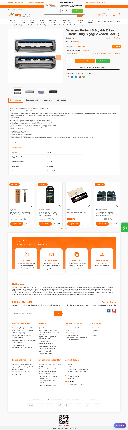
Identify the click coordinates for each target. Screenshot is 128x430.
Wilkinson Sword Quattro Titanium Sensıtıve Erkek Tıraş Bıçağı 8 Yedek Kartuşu (106, 214)
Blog (99, 21)
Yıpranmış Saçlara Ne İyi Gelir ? (22, 367)
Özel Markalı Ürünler (46, 353)
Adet (66, 57)
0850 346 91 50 (73, 378)
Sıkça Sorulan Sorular (72, 328)
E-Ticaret (58, 428)
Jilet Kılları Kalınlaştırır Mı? (48, 385)
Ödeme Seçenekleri (32, 100)
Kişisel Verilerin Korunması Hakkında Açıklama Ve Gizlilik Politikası (49, 332)
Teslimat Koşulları (45, 341)
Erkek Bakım (42, 21)
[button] (58, 57)
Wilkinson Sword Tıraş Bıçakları (23, 347)
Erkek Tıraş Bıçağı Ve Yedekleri (33, 25)
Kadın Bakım (32, 21)
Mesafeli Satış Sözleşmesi (47, 346)
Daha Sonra (65, 11)
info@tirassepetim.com (76, 384)
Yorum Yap (79, 73)
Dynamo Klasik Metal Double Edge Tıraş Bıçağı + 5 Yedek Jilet (21, 213)
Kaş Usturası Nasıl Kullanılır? (48, 371)
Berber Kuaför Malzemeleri (67, 21)
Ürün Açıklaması (15, 100)
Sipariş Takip (69, 333)
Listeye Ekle (69, 73)
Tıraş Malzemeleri (18, 345)
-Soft (53, 428)
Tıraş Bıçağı (23, 21)
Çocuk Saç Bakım (52, 21)
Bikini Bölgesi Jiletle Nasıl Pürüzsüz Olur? (48, 377)
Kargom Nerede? (114, 9)
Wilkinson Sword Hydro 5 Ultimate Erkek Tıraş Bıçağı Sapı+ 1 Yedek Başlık (48, 214)
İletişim (117, 21)
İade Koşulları (61, 100)
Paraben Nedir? (17, 369)
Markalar (95, 335)
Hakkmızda (96, 330)
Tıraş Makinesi (17, 342)
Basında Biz (96, 328)
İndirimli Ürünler (13, 21)
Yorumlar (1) (48, 100)
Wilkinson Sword (44, 210)
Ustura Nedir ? (17, 374)
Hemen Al (103, 61)
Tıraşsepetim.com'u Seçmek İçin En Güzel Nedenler (76, 339)
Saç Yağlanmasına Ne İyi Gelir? (22, 364)
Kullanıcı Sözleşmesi (46, 344)
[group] (35, 56)
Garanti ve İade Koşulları (47, 348)
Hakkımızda (108, 21)
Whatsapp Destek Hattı (15, 9)
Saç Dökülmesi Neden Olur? (22, 372)
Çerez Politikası (44, 328)
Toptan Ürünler (90, 21)
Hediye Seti (80, 21)
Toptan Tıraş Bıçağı (18, 333)
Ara (80, 14)
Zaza (68, 210)
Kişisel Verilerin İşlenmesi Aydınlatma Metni (47, 338)
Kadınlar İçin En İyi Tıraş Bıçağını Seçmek (50, 365)
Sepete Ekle (85, 61)
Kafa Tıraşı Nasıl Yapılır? (47, 374)
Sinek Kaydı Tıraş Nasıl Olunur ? (50, 369)
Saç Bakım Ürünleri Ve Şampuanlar (24, 340)
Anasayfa (11, 25)
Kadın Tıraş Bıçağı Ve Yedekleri (22, 330)
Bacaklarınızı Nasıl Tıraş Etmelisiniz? (47, 382)
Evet (77, 11)
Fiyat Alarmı (89, 73)
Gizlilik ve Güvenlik (45, 351)
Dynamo (69, 38)
